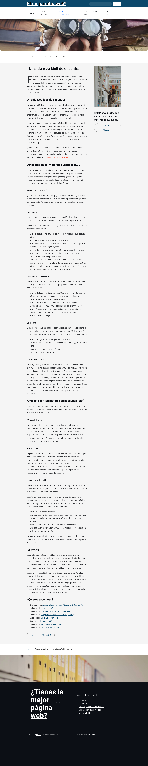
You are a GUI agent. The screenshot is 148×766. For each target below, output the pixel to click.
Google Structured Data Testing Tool (58, 614)
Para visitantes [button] (45, 13)
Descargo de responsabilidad (91, 706)
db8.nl (38, 734)
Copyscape (47, 608)
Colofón (82, 700)
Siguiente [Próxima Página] (107, 130)
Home (31, 13)
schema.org (45, 621)
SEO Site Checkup (50, 627)
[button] (74, 745)
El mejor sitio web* (46, 3)
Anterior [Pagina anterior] (107, 125)
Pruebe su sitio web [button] (90, 13)
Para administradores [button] (66, 13)
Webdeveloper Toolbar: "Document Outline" (62, 604)
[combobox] (100, 4)
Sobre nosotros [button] (110, 13)
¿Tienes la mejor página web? (47, 704)
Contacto (83, 703)
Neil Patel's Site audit (51, 624)
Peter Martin (91, 734)
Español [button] (117, 4)
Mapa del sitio (85, 713)
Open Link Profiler (50, 617)
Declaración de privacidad (90, 709)
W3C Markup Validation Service (56, 611)
